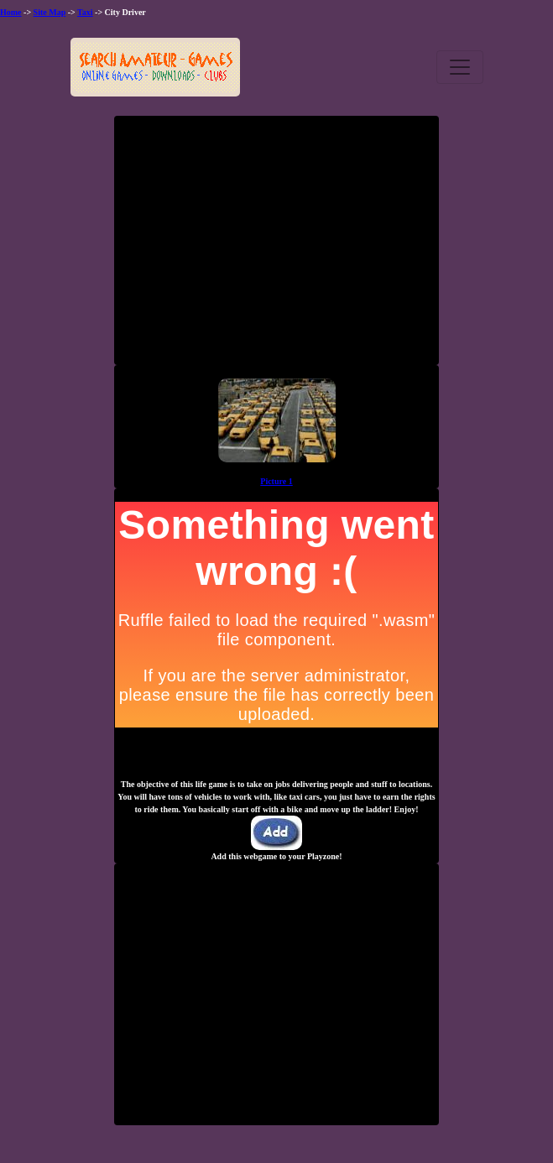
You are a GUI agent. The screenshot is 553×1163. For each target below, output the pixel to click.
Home (11, 12)
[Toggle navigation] (459, 67)
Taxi (85, 12)
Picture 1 (276, 481)
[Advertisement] (277, 246)
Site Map (50, 12)
